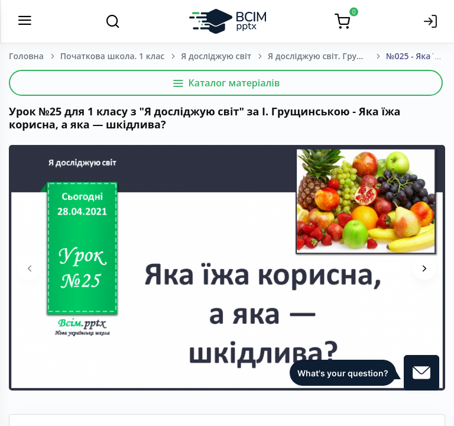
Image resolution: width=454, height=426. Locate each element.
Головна (26, 56)
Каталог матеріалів (226, 82)
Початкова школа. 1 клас (112, 56)
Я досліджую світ (216, 56)
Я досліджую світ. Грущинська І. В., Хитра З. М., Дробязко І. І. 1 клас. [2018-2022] (327, 56)
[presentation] (29, 268)
